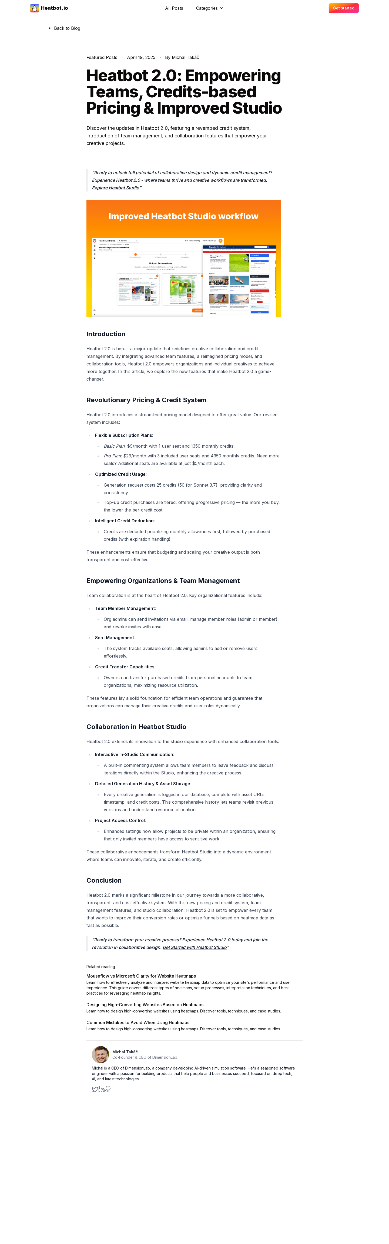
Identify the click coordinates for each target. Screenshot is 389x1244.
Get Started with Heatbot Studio (195, 947)
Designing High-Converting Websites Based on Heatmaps (144, 1004)
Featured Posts (101, 57)
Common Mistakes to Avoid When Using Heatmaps (137, 1022)
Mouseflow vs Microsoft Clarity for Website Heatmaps (141, 976)
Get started (343, 8)
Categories (210, 8)
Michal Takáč (125, 1052)
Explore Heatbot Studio (115, 187)
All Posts (174, 8)
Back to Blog (64, 28)
